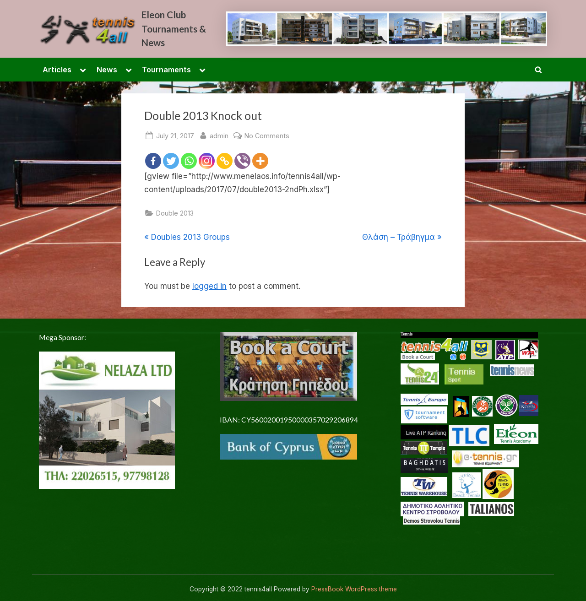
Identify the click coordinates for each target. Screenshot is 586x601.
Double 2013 (175, 213)
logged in (209, 286)
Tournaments (166, 69)
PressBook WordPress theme (354, 589)
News (107, 69)
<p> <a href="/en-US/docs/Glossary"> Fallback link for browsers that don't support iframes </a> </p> (474, 446)
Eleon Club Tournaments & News (173, 28)
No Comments (266, 135)
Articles (57, 69)
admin (219, 135)
